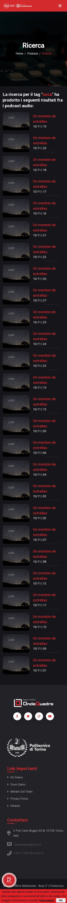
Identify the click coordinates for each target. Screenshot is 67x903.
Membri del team (20, 791)
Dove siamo (16, 784)
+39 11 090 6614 (25, 853)
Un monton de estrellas (44, 119)
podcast (32, 53)
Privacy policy (17, 798)
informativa (46, 900)
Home (19, 53)
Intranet (13, 805)
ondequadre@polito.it (24, 844)
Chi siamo (15, 777)
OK (61, 900)
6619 (40, 853)
